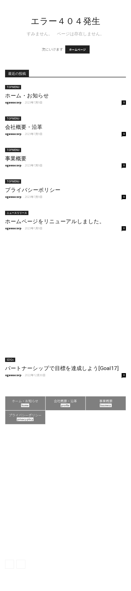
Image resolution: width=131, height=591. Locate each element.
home (25, 405)
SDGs (10, 359)
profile (65, 405)
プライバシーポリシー (32, 190)
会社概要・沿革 (23, 127)
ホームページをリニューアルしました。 (55, 221)
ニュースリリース (17, 213)
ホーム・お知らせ (27, 96)
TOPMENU (13, 87)
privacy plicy (25, 419)
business (105, 405)
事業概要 (15, 158)
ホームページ (77, 49)
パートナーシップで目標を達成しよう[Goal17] (62, 368)
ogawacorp (13, 102)
